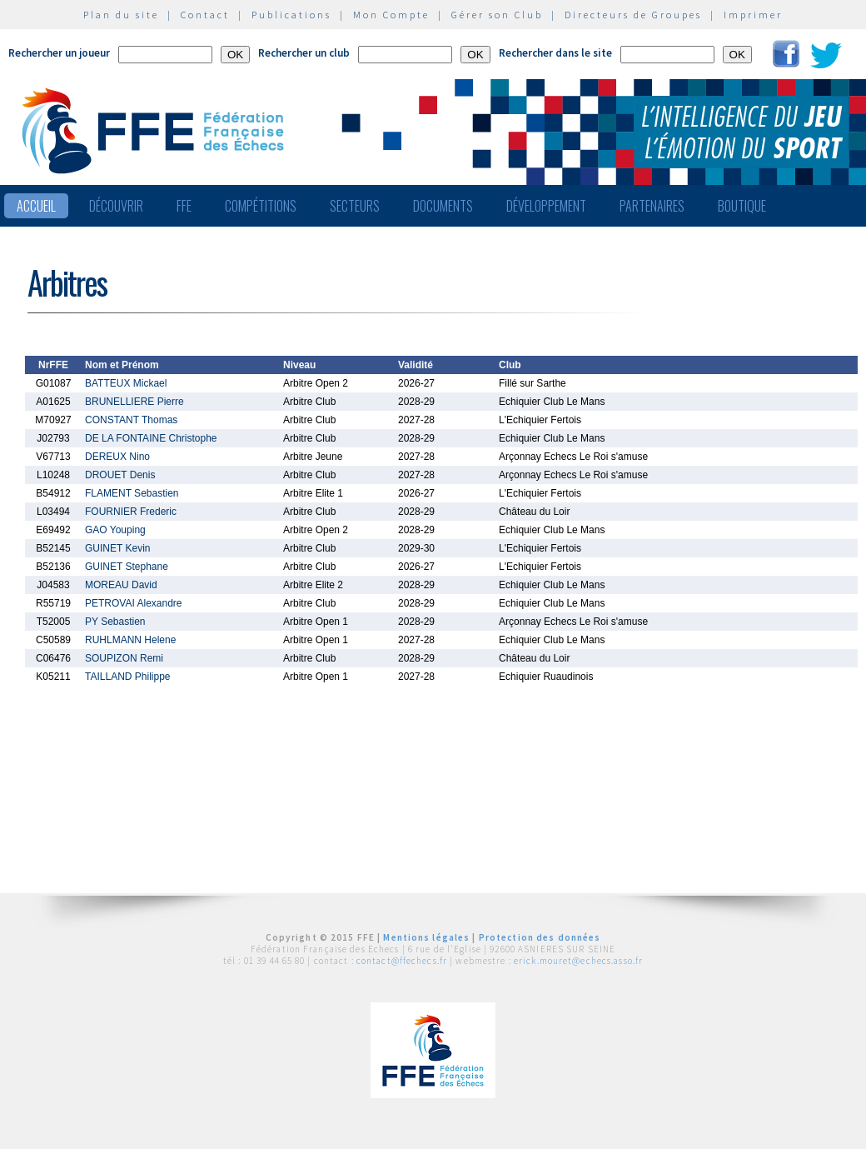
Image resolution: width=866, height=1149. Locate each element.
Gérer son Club (497, 14)
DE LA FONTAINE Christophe (151, 438)
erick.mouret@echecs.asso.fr (578, 961)
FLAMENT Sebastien (132, 493)
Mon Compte (391, 14)
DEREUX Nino (117, 456)
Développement (546, 206)
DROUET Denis (120, 475)
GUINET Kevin (117, 548)
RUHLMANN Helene (130, 640)
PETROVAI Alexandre (133, 603)
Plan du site (121, 14)
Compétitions (260, 206)
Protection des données (540, 937)
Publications (291, 14)
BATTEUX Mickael (126, 383)
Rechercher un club (304, 53)
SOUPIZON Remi (124, 658)
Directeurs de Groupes (633, 14)
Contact (205, 14)
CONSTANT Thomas (131, 420)
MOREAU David (121, 585)
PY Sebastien (115, 621)
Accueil (36, 206)
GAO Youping (115, 530)
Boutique (742, 206)
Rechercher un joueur (59, 53)
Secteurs (355, 206)
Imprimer (753, 14)
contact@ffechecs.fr (401, 961)
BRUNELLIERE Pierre (134, 401)
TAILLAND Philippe (128, 676)
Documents (443, 206)
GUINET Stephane (126, 566)
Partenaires (652, 206)
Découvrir (116, 206)
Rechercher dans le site (555, 53)
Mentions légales (426, 937)
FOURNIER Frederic (131, 511)
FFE (184, 206)
